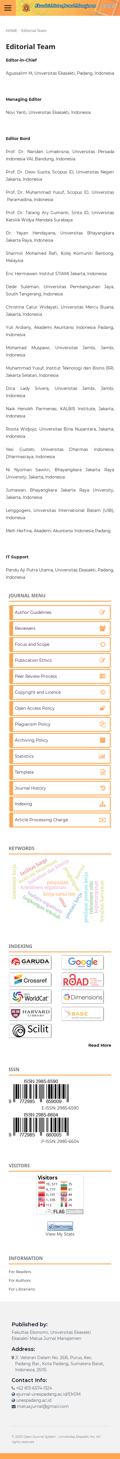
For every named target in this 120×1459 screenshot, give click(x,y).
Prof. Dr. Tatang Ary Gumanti (37, 212)
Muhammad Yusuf (25, 368)
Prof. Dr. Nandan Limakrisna (37, 151)
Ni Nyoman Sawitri (28, 469)
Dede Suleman (22, 286)
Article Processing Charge (41, 819)
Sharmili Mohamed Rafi (31, 253)
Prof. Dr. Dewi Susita (28, 172)
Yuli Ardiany (18, 327)
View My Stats (60, 1234)
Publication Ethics (33, 660)
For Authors (20, 1280)
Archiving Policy (31, 740)
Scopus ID (63, 172)
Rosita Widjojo (21, 429)
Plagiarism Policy (33, 724)
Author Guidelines (33, 612)
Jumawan (16, 490)
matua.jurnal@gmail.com (43, 1406)
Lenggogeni (18, 510)
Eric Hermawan (21, 273)
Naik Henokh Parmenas (31, 408)
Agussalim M (19, 73)
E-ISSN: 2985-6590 (60, 1108)
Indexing (23, 803)
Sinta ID (80, 212)
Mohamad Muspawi (27, 347)
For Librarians (22, 1289)
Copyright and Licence (38, 692)
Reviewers (25, 628)
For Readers (20, 1271)
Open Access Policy (35, 708)
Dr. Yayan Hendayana (30, 233)
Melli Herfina (19, 530)
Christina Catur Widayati (32, 307)
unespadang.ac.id (33, 1400)
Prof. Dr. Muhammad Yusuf (35, 192)
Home (11, 30)
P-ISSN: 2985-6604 (60, 1141)
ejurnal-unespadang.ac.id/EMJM (48, 1394)
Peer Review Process (36, 676)
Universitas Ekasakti (74, 1437)
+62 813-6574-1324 (34, 1388)
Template (24, 772)
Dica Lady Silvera (27, 388)
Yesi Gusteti (20, 449)
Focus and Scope (32, 644)
